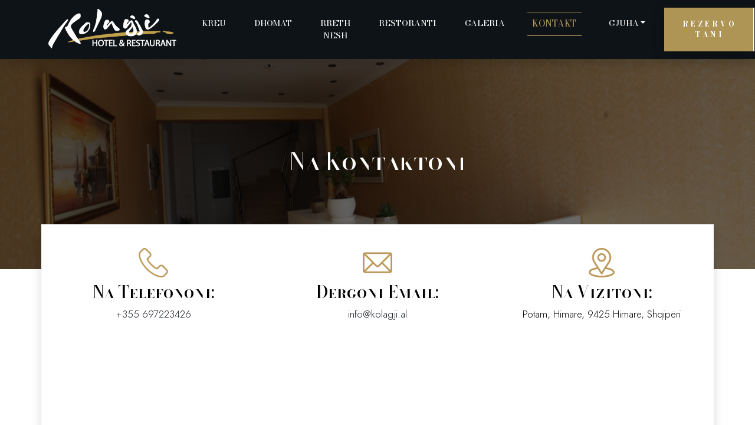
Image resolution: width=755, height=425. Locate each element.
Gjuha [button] (624, 23)
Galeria (485, 23)
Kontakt (554, 23)
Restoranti (407, 23)
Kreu (214, 23)
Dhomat (273, 23)
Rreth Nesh (335, 29)
